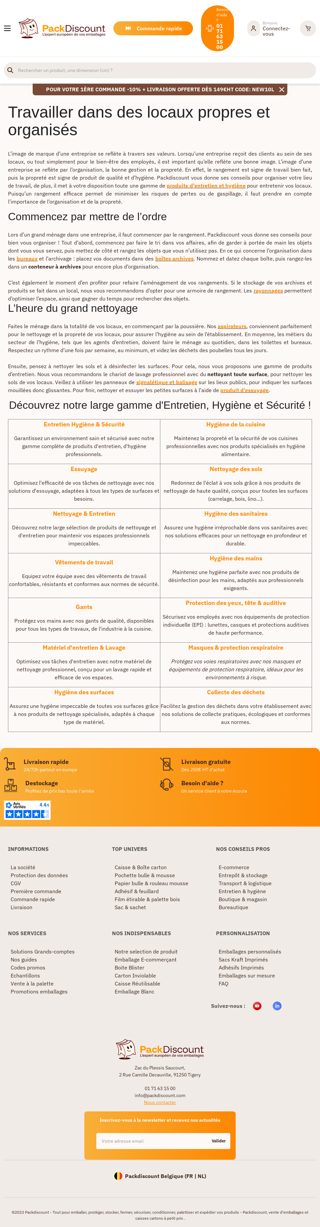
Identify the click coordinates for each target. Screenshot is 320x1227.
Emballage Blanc (134, 991)
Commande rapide (33, 899)
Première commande (36, 891)
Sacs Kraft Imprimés (243, 959)
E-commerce (234, 867)
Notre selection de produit (146, 951)
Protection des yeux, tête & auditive (236, 603)
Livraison (21, 907)
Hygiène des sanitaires (236, 513)
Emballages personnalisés (250, 951)
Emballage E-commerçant (146, 959)
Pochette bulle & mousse (145, 875)
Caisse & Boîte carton (141, 867)
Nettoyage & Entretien (84, 513)
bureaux (27, 258)
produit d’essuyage (244, 390)
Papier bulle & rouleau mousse (151, 883)
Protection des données (39, 875)
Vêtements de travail (84, 562)
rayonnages (268, 290)
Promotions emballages (39, 991)
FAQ (223, 983)
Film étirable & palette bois (147, 899)
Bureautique (233, 907)
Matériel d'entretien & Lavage (84, 647)
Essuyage (84, 469)
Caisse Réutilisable (137, 983)
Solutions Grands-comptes (43, 951)
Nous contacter (160, 1102)
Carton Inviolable (135, 975)
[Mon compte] (270, 28)
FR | (192, 1176)
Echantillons (25, 975)
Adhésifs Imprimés (241, 967)
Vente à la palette (32, 983)
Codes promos (28, 967)
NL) (202, 1176)
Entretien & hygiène (242, 891)
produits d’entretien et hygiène (206, 185)
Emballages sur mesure (247, 975)
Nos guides (24, 959)
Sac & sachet (130, 907)
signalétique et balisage (166, 382)
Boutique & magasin (243, 899)
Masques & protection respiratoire (235, 647)
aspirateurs (232, 326)
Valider (219, 1141)
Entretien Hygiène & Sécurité (84, 424)
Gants (84, 607)
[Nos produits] (7, 28)
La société (23, 867)
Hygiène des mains (236, 558)
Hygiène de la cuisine (235, 424)
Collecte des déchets (236, 692)
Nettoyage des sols (236, 469)
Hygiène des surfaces (84, 692)
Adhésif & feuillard (137, 891)
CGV (16, 883)
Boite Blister (129, 967)
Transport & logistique (245, 883)
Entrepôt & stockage (243, 875)
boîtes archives (174, 258)
